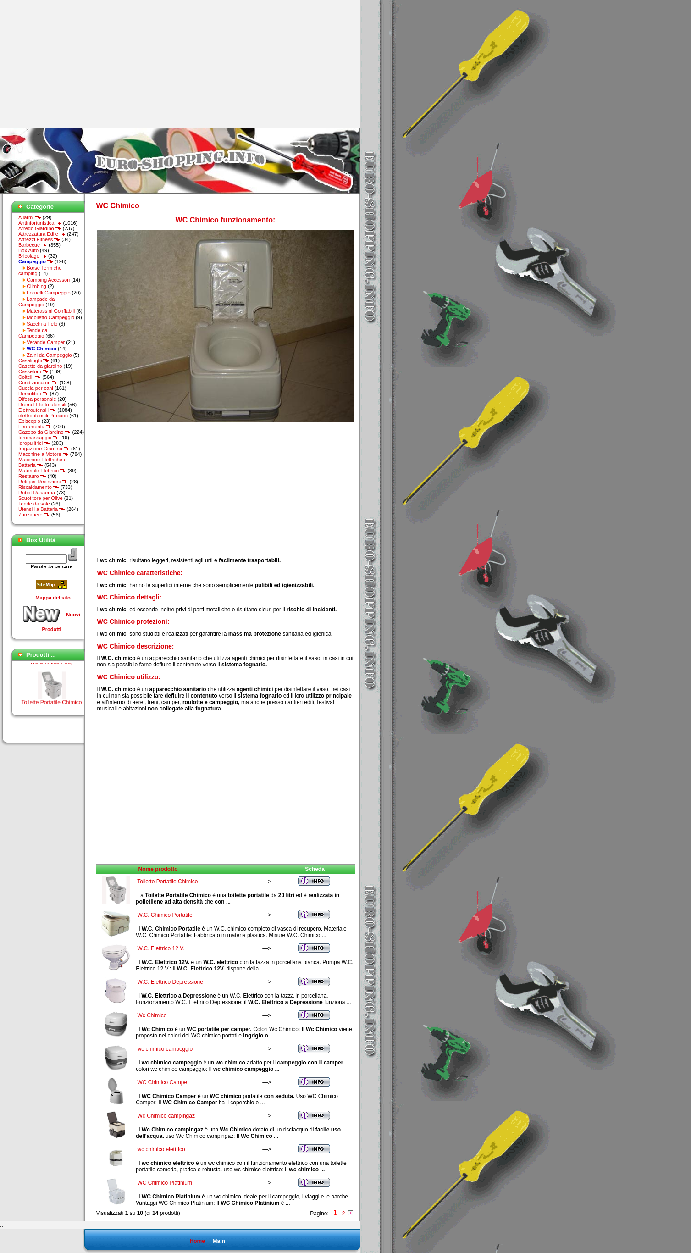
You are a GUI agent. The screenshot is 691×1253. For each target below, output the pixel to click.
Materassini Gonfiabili (51, 311)
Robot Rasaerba (36, 492)
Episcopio (29, 421)
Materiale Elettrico (42, 470)
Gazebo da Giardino (44, 432)
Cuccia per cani (35, 388)
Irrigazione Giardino (44, 448)
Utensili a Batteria (41, 509)
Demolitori (33, 393)
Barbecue (32, 245)
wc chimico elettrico (161, 1149)
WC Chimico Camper (163, 1082)
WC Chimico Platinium (165, 1183)
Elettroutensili (37, 410)
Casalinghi (33, 360)
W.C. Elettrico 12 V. (161, 948)
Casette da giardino (40, 366)
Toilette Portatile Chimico (51, 706)
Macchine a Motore (43, 454)
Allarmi (29, 217)
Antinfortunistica (39, 223)
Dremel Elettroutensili (42, 404)
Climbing (36, 286)
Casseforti (33, 371)
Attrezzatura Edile (42, 234)
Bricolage (32, 256)
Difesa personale (37, 399)
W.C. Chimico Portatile (165, 915)
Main (218, 1241)
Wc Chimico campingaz (166, 1116)
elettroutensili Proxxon (43, 415)
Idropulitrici (34, 443)
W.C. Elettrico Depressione (170, 982)
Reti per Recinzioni (43, 481)
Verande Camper (46, 342)
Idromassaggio (38, 437)
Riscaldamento (38, 487)
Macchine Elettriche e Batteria (42, 462)
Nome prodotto (158, 869)
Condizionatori (38, 382)
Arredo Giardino (39, 228)
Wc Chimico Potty (51, 666)
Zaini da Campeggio (49, 355)
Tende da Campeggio (32, 332)
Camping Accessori (48, 280)
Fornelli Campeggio (48, 292)
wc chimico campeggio (165, 1049)
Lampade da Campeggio (36, 301)
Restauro (32, 476)
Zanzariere (34, 514)
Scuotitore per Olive (40, 498)
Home (197, 1241)
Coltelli (29, 377)
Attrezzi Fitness (39, 239)
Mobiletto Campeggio (50, 317)
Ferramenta (35, 426)
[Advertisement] (77, 64)
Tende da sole (34, 503)
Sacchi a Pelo (42, 324)
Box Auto (28, 250)
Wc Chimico (152, 1015)
